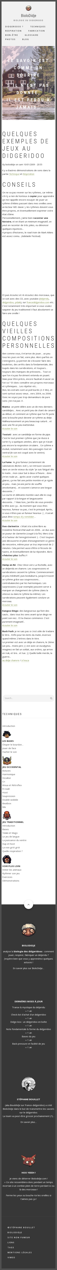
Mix (4, 806)
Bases (5, 829)
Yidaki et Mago (10, 832)
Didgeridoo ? (14, 26)
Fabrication (36, 31)
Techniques (38, 26)
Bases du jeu (28, 1036)
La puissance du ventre (14, 840)
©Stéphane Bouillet (21, 1227)
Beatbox (6, 803)
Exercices (7, 876)
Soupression (8, 796)
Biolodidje (15, 1232)
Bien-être (11, 35)
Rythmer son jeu (11, 873)
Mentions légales (20, 1252)
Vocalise (6, 777)
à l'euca (25, 660)
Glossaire (31, 35)
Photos (10, 39)
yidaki (18, 302)
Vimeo (11, 1257)
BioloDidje (28, 15)
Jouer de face (9, 748)
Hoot (5, 792)
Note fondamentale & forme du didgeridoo (28, 1029)
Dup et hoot (8, 843)
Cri (3, 781)
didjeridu (44, 298)
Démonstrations (10, 880)
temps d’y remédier (23, 516)
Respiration (13, 31)
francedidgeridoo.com (38, 302)
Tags (11, 1247)
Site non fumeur (19, 1237)
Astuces (6, 770)
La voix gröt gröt (11, 847)
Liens (11, 1242)
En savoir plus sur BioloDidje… (28, 968)
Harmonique (8, 774)
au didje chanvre (10, 660)
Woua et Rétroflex (12, 785)
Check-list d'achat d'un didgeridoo (28, 1014)
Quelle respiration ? (12, 851)
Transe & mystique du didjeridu (28, 1007)
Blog (25, 39)
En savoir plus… (29, 1121)
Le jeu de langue (10, 836)
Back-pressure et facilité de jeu (28, 1043)
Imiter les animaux (11, 869)
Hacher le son (9, 751)
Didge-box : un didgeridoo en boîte (28, 1021)
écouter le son (9, 428)
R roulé (6, 788)
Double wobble (10, 799)
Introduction (8, 725)
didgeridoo (8, 302)
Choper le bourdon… (12, 744)
